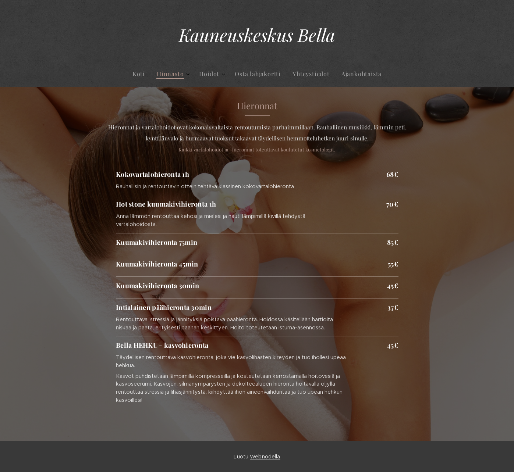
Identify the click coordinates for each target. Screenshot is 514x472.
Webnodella (265, 456)
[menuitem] (227, 74)
